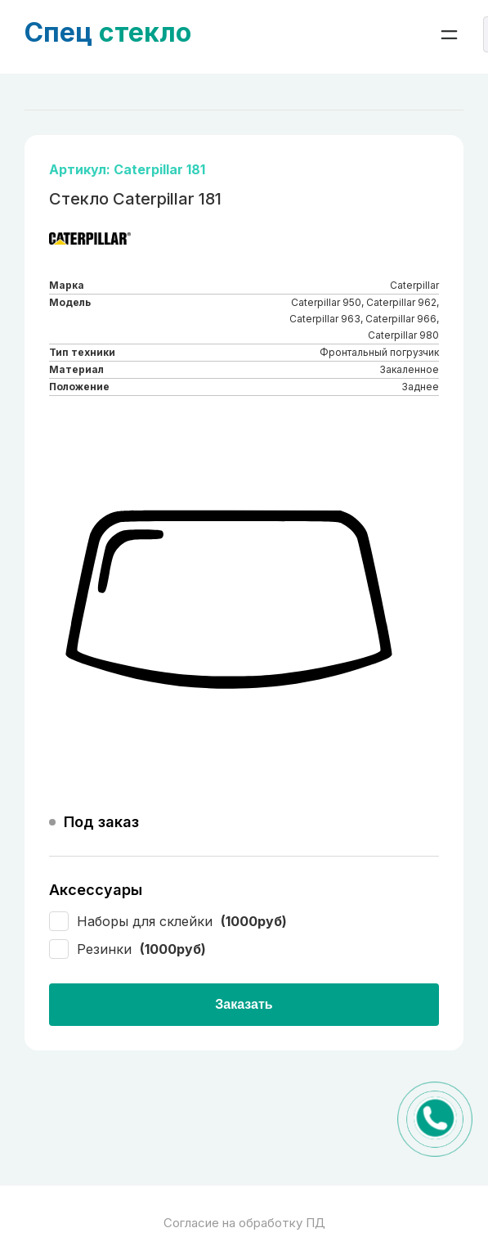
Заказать (243, 1004)
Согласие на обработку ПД (244, 1222)
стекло (108, 32)
